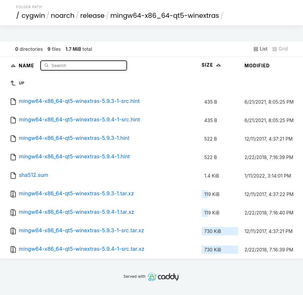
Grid (280, 49)
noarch (63, 15)
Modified (257, 65)
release (92, 15)
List (260, 49)
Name (27, 65)
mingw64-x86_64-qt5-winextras (164, 15)
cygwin (33, 15)
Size (212, 65)
